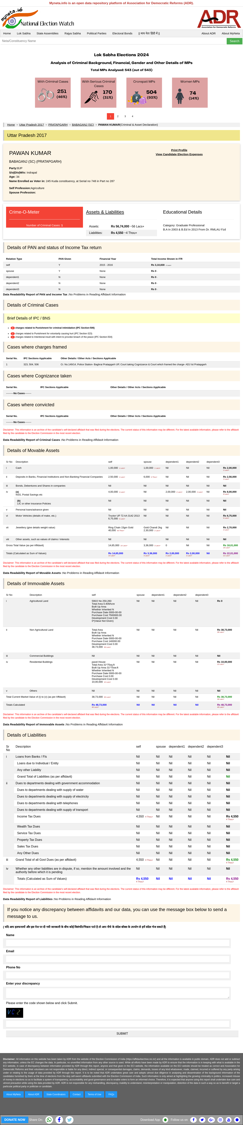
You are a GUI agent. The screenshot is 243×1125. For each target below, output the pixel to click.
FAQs (111, 1094)
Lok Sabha (24, 33)
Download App (150, 1119)
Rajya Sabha (73, 33)
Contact (76, 1094)
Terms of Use (94, 1094)
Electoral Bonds (122, 33)
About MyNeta (231, 33)
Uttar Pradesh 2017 (31, 124)
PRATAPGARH (58, 124)
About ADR (209, 33)
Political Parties (97, 33)
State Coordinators (56, 1094)
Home (7, 33)
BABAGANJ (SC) (83, 124)
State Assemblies (47, 33)
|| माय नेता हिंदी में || (149, 33)
